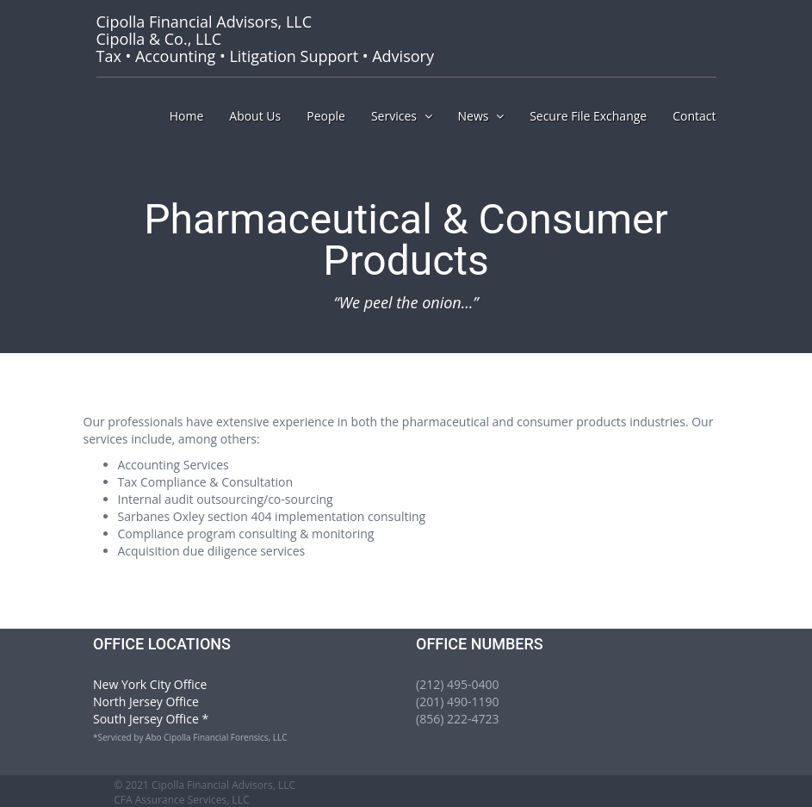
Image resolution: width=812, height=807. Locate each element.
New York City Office (150, 684)
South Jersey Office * (150, 719)
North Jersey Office (146, 701)
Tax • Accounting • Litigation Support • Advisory (265, 38)
